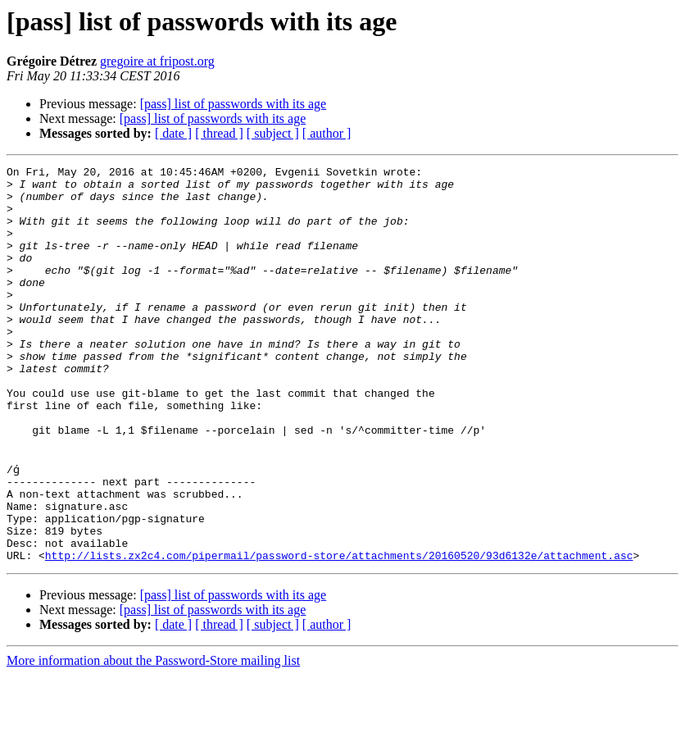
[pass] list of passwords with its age (233, 104)
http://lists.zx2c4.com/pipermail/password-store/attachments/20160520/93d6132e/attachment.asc (339, 631)
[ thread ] (219, 133)
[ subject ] (273, 133)
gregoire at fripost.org (157, 61)
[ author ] (327, 133)
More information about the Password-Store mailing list (153, 737)
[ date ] (173, 133)
